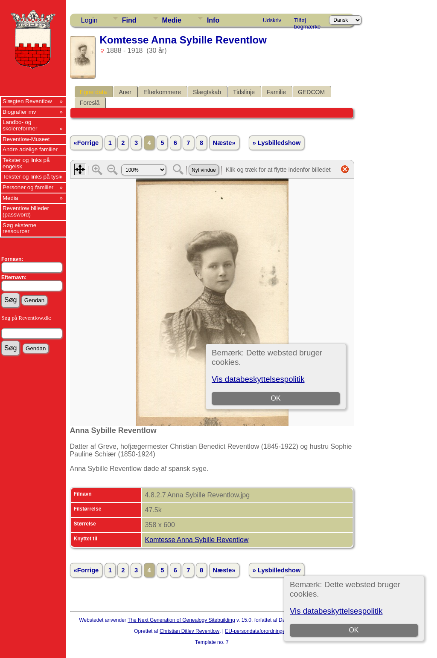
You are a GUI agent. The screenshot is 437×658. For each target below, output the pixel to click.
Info (213, 20)
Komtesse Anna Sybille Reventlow (197, 539)
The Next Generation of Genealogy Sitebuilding (181, 620)
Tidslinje (244, 92)
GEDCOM (311, 92)
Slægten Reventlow (27, 101)
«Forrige (86, 142)
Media (10, 198)
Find (129, 20)
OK (354, 630)
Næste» (224, 142)
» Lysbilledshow (277, 142)
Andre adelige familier (30, 149)
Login (89, 20)
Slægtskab (207, 92)
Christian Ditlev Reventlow (189, 631)
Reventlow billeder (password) (26, 211)
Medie (171, 20)
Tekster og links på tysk (32, 176)
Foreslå (90, 102)
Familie (276, 92)
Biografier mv (19, 112)
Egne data (93, 92)
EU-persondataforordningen (256, 631)
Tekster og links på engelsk (26, 163)
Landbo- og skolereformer (20, 125)
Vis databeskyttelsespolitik (336, 610)
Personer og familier (28, 187)
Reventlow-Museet (26, 139)
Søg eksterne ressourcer (19, 228)
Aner (125, 92)
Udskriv (272, 20)
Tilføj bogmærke (307, 21)
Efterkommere (162, 92)
